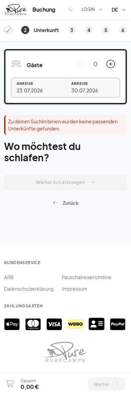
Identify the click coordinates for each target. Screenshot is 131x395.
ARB (9, 277)
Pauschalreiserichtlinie (87, 277)
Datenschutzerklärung (29, 289)
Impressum (74, 289)
